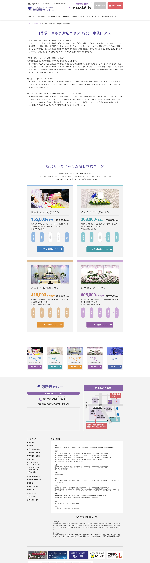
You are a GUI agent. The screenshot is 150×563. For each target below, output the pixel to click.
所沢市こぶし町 (78, 461)
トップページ (31, 439)
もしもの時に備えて (92, 16)
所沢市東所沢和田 (59, 490)
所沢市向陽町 (66, 459)
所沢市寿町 (69, 461)
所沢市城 (57, 469)
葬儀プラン (32, 16)
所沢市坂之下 (58, 467)
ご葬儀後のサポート (77, 16)
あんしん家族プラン (33, 467)
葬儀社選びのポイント (109, 16)
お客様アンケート (33, 486)
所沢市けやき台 (107, 457)
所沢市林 (65, 488)
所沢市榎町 (110, 447)
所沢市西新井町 (93, 480)
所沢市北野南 (103, 455)
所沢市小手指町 (86, 459)
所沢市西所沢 (60, 482)
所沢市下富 (87, 467)
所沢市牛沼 (102, 447)
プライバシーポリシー (34, 500)
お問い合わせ (31, 496)
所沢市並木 (84, 480)
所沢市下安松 (95, 467)
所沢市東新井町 (73, 488)
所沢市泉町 (85, 447)
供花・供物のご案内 (33, 449)
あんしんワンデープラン (34, 465)
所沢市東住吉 (95, 488)
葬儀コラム (30, 490)
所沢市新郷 (64, 469)
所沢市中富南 (75, 480)
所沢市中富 (67, 480)
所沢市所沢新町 (59, 474)
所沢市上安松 (77, 453)
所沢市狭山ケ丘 (68, 467)
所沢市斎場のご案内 (54, 16)
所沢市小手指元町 (59, 461)
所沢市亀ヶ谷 (104, 453)
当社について (31, 442)
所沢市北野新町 (93, 455)
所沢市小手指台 (76, 459)
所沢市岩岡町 (94, 447)
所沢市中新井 (58, 480)
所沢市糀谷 (58, 459)
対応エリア (37, 24)
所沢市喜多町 (67, 457)
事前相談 (66, 16)
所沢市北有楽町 (77, 457)
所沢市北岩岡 (67, 455)
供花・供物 (41, 16)
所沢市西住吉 (115, 480)
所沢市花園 (58, 488)
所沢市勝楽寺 (104, 467)
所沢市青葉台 (58, 447)
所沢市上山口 (86, 453)
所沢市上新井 (67, 453)
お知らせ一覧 (31, 493)
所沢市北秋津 (58, 455)
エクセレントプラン (33, 469)
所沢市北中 (76, 455)
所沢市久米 (98, 457)
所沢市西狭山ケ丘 (105, 480)
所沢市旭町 (67, 447)
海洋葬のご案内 (32, 472)
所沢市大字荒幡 (76, 447)
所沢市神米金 (95, 453)
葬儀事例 (30, 483)
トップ (29, 24)
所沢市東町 (104, 488)
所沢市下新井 (78, 467)
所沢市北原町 (58, 457)
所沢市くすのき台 (89, 457)
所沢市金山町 (58, 453)
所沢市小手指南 (97, 459)
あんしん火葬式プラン (34, 462)
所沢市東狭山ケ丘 (85, 488)
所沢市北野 (84, 455)
